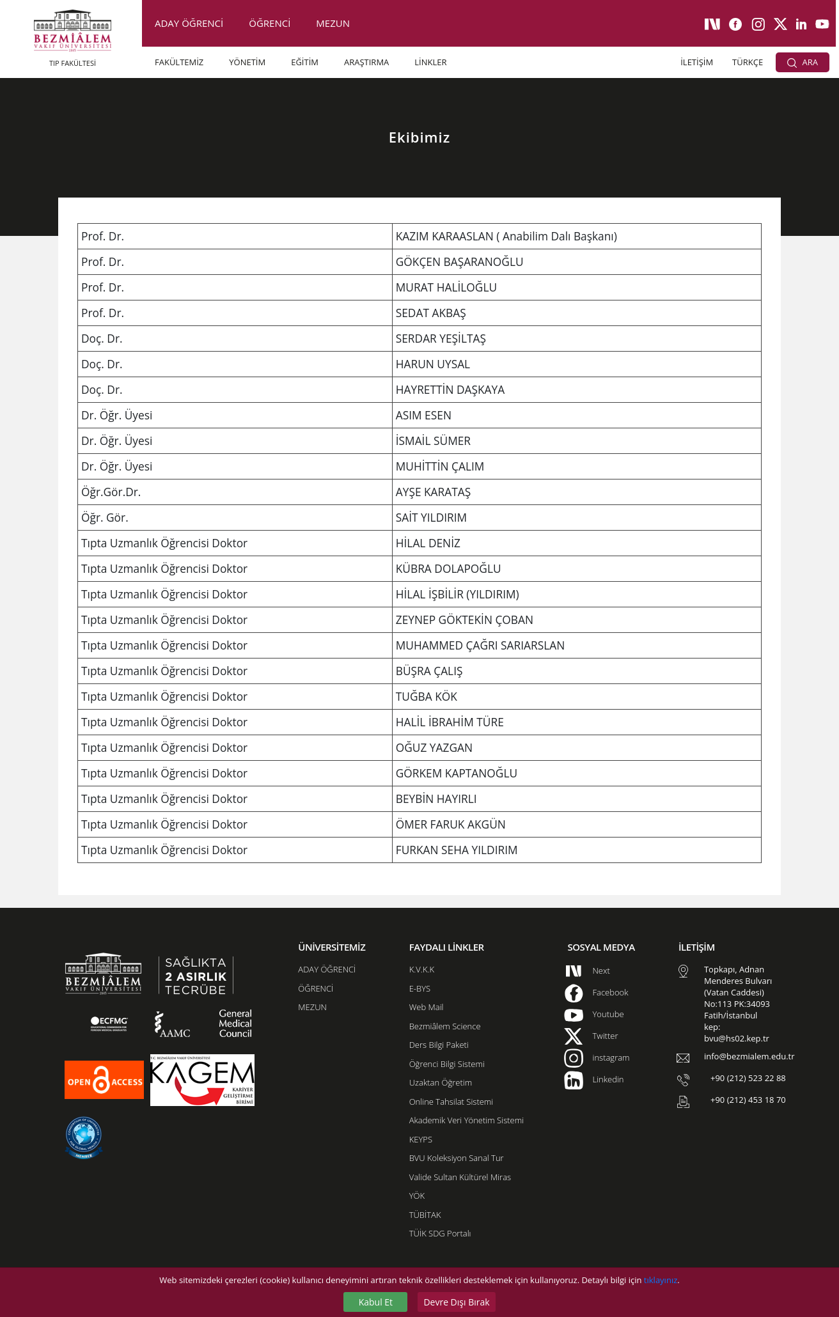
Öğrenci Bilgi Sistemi (447, 1064)
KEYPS (420, 1139)
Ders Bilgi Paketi (439, 1044)
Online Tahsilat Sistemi (451, 1101)
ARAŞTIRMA (366, 62)
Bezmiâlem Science (445, 1026)
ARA (802, 62)
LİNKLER (430, 62)
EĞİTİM (304, 62)
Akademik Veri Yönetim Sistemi (466, 1120)
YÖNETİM (247, 62)
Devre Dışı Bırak (456, 1302)
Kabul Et (376, 1302)
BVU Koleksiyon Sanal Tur (456, 1158)
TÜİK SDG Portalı (440, 1233)
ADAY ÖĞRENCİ (189, 23)
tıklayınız (660, 1280)
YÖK (417, 1195)
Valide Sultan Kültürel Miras (460, 1177)
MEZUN (333, 23)
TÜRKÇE (747, 62)
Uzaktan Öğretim (440, 1082)
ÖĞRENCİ (269, 23)
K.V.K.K (421, 969)
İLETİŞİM (696, 62)
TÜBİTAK (425, 1214)
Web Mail (426, 1007)
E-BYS (419, 988)
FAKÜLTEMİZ (179, 62)
